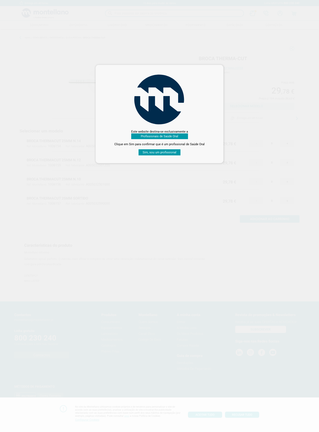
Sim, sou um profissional (159, 152)
